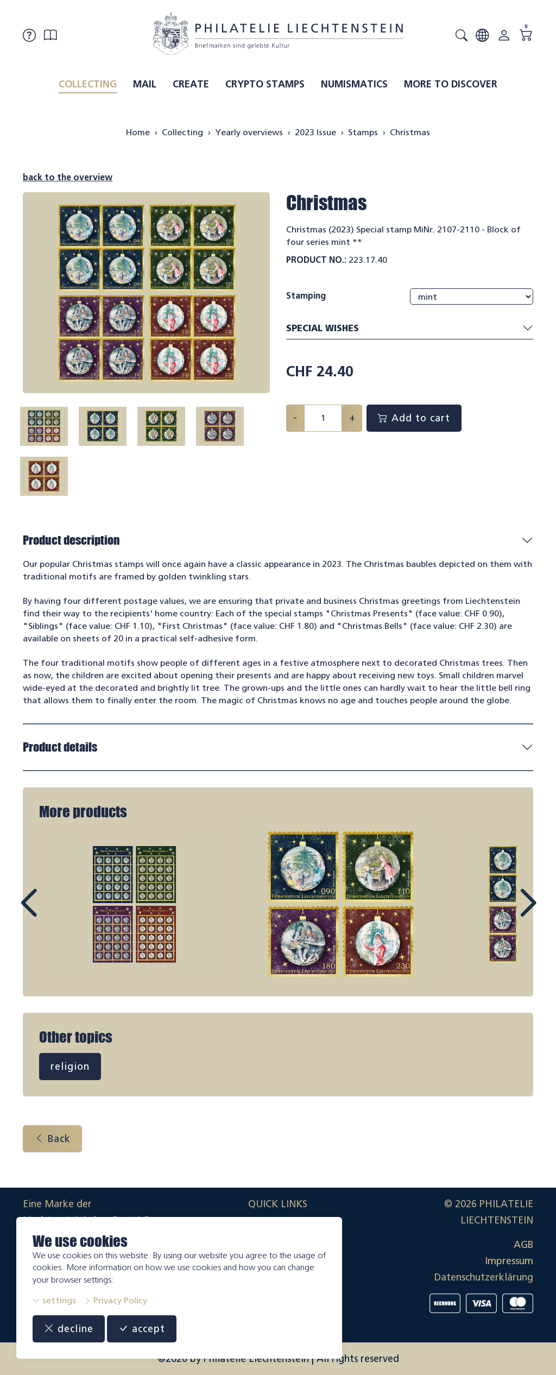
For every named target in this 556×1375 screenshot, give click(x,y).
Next (502, 913)
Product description (71, 540)
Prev (53, 913)
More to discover (450, 84)
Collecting (88, 84)
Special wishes (409, 329)
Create (191, 84)
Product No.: (316, 260)
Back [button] (52, 1139)
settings (54, 1300)
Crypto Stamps (265, 84)
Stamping (306, 296)
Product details (60, 747)
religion (70, 1067)
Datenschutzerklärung (483, 1277)
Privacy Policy (115, 1300)
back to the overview (67, 177)
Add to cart (414, 418)
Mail (144, 84)
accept (141, 1329)
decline (68, 1329)
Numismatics (354, 84)
